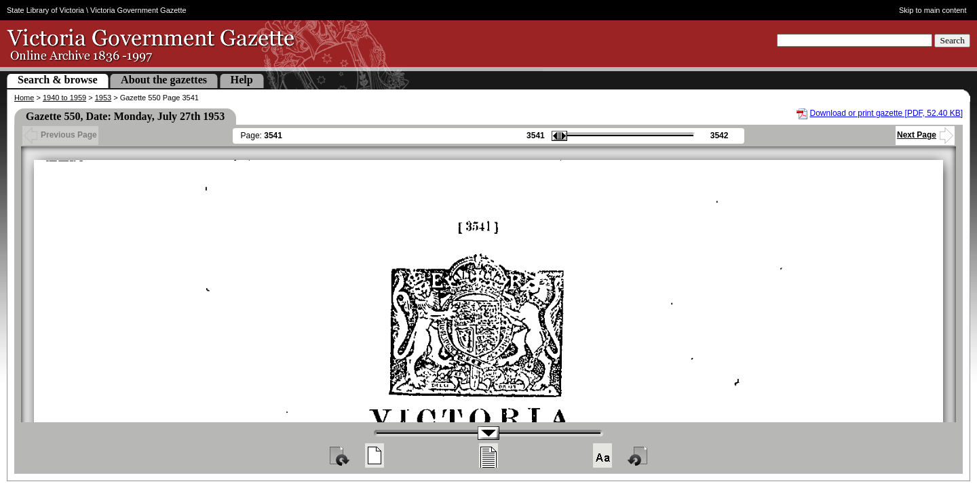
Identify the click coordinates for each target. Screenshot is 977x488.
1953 (103, 98)
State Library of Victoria (45, 10)
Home (24, 98)
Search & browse (58, 79)
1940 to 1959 (64, 98)
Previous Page (60, 135)
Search (952, 40)
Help (242, 79)
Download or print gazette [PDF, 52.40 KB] (886, 113)
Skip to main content (933, 10)
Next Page (925, 135)
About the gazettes (164, 79)
